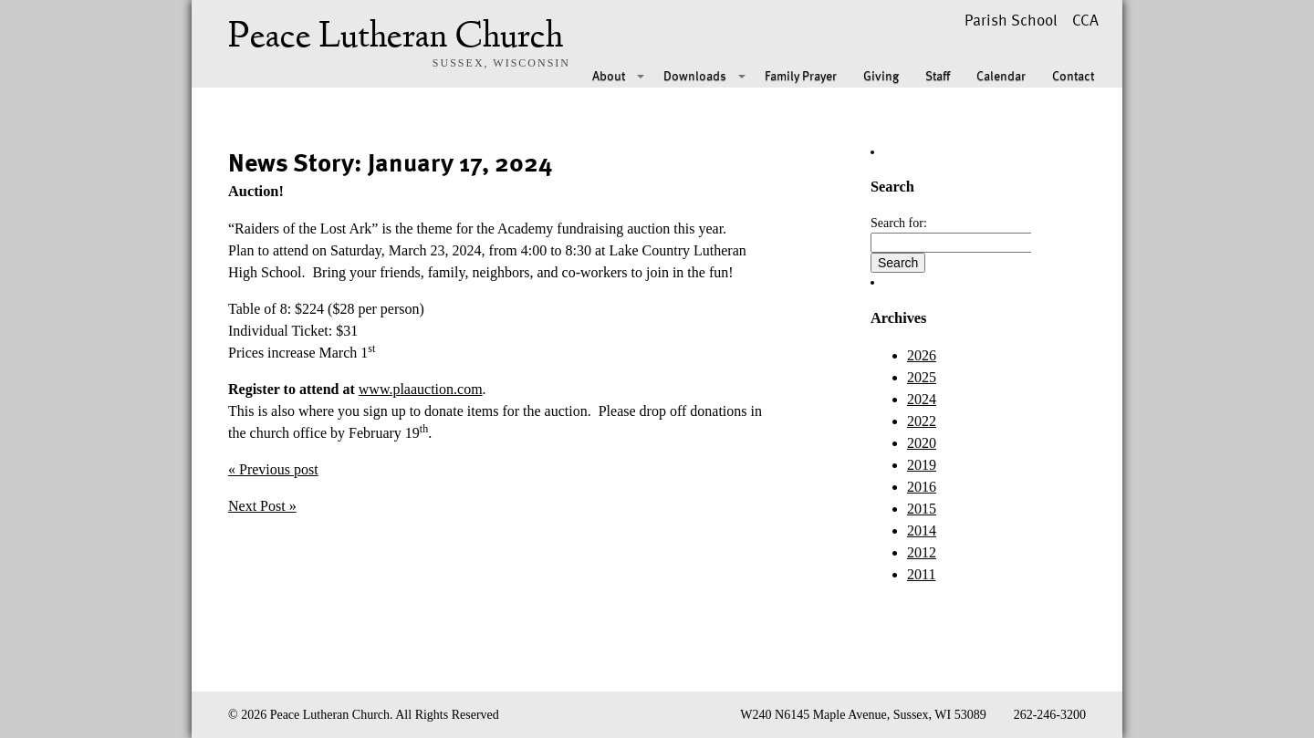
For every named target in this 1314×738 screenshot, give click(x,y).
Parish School (1011, 19)
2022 (921, 421)
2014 (921, 530)
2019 (921, 465)
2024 (921, 399)
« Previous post (273, 469)
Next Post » (262, 506)
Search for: (899, 223)
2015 (921, 508)
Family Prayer (801, 75)
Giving (881, 75)
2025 (921, 377)
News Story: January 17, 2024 (390, 161)
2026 (921, 355)
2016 (921, 486)
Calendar (1001, 75)
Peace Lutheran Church (395, 38)
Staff (937, 75)
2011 (921, 574)
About (608, 75)
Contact (1073, 75)
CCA (1085, 19)
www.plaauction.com (421, 389)
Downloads (694, 75)
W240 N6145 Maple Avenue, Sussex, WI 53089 (863, 715)
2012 (921, 552)
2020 (921, 443)
